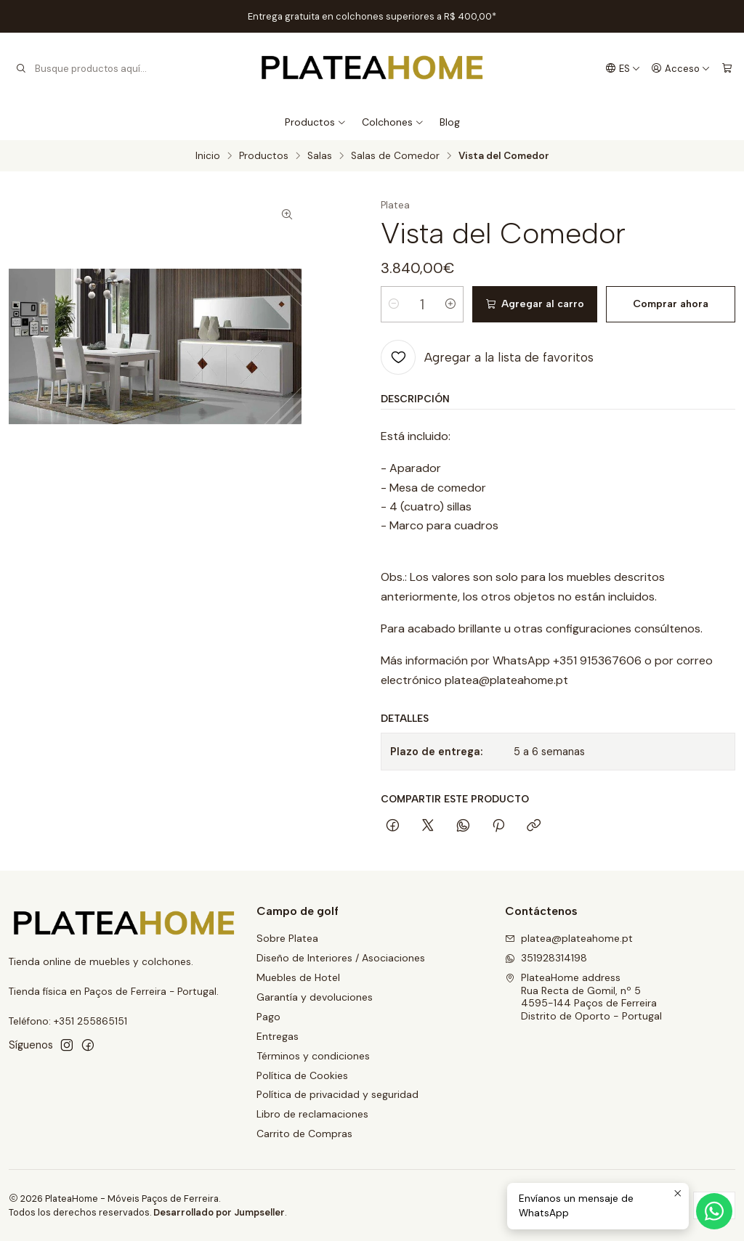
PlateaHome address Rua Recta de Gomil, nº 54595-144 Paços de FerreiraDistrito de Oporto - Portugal (583, 996)
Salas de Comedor (395, 156)
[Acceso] (680, 68)
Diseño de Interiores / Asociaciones (340, 957)
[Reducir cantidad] (393, 304)
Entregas (277, 1036)
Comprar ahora (670, 304)
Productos (316, 122)
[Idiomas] (623, 68)
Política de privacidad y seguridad (337, 1094)
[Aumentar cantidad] (450, 304)
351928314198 (546, 957)
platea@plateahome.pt (569, 938)
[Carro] (727, 68)
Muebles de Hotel (298, 977)
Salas (319, 156)
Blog (450, 122)
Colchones (393, 122)
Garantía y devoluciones (314, 997)
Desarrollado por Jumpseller (219, 1212)
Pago (268, 1016)
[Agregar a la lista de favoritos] (487, 357)
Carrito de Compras (304, 1133)
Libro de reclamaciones (312, 1113)
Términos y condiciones (313, 1055)
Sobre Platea (287, 938)
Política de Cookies (302, 1075)
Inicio (207, 156)
